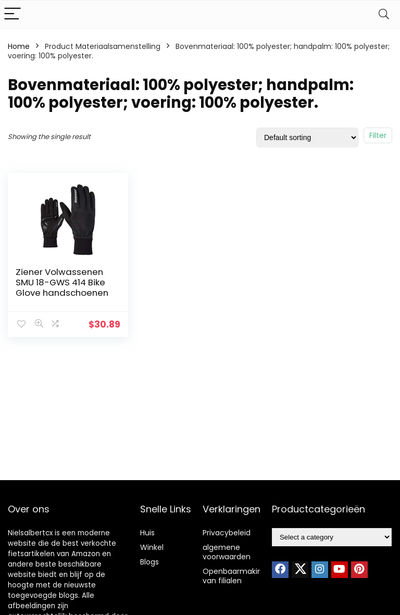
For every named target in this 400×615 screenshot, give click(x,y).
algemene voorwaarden (227, 552)
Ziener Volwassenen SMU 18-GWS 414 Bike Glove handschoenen (62, 282)
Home (19, 46)
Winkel (152, 547)
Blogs (149, 562)
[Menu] (12, 14)
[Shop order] (307, 137)
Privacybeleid (227, 533)
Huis (147, 533)
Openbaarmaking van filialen (235, 576)
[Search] (383, 14)
